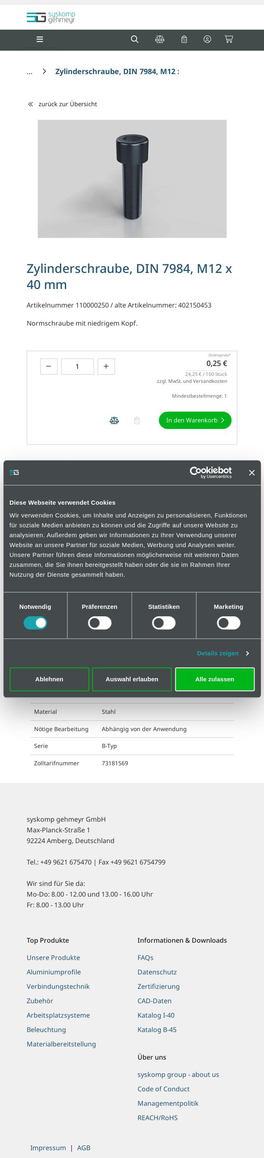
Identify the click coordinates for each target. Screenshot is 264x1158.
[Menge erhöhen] (106, 367)
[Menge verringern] (48, 367)
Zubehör (40, 1000)
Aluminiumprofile (54, 971)
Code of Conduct (164, 1088)
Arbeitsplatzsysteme (58, 1015)
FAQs (146, 957)
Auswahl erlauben (132, 679)
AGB (83, 1147)
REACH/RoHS (158, 1117)
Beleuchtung (46, 1029)
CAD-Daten (155, 1000)
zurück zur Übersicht (62, 104)
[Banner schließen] (252, 472)
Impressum (48, 1147)
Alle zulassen (214, 679)
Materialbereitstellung (61, 1043)
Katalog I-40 (156, 1015)
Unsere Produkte (53, 957)
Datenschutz (157, 971)
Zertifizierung (159, 986)
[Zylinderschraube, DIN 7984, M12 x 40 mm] (132, 71)
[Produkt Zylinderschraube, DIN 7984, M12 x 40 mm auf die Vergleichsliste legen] (114, 420)
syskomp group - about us (178, 1074)
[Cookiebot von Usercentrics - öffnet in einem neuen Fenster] (196, 472)
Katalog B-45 (157, 1029)
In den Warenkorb (192, 420)
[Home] (30, 71)
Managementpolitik (168, 1103)
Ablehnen (49, 679)
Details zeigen (218, 653)
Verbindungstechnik (58, 986)
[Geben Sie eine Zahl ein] (77, 367)
